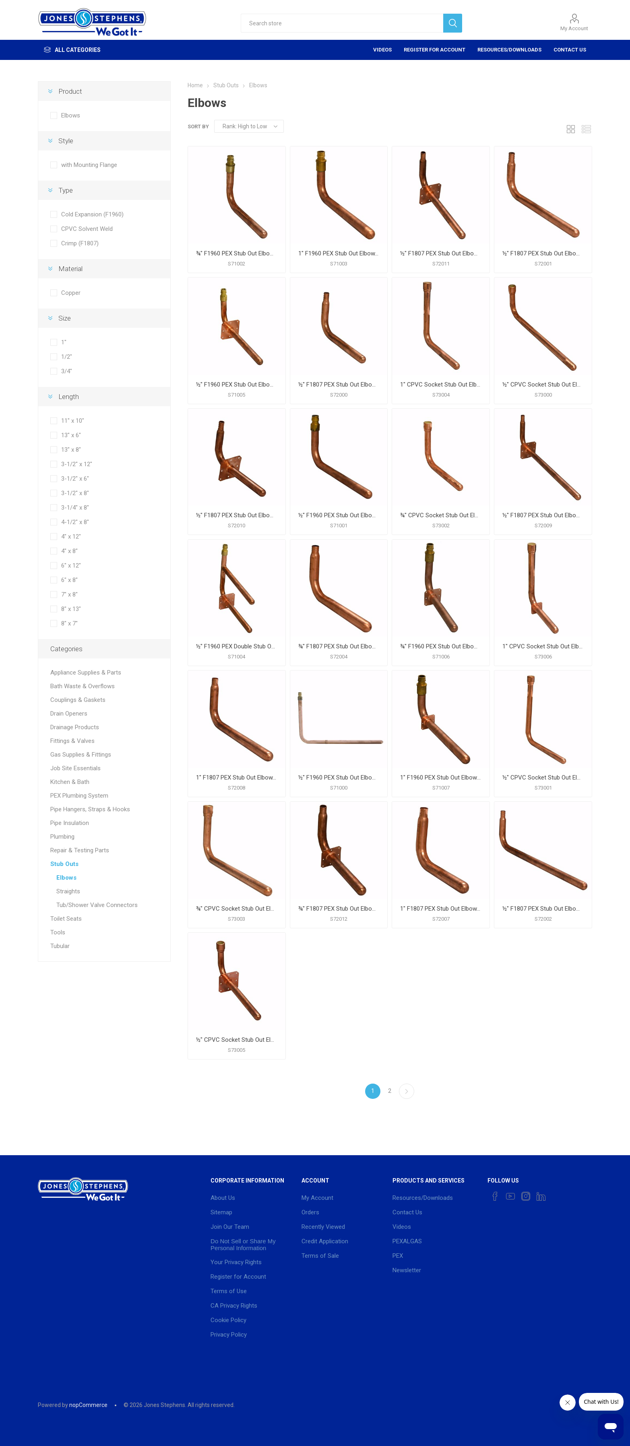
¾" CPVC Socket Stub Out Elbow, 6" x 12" (236, 908)
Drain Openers (68, 713)
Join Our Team (230, 1226)
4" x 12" (71, 536)
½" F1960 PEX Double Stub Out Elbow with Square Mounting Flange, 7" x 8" (236, 646)
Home (195, 85)
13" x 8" (71, 449)
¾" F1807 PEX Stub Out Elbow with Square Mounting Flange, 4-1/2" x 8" (339, 908)
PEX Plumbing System (79, 795)
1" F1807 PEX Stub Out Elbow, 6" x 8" (440, 908)
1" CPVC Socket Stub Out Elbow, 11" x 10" (440, 384)
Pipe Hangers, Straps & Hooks (90, 809)
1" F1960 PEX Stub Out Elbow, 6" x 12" (339, 253)
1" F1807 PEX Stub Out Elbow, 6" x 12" (236, 777)
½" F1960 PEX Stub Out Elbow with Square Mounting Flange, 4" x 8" (236, 384)
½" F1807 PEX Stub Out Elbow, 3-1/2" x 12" (543, 908)
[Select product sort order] (249, 126)
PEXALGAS (407, 1241)
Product (70, 91)
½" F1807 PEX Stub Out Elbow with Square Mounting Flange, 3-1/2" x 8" (440, 253)
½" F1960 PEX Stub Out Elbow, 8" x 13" (339, 777)
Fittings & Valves (72, 741)
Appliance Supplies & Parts (85, 672)
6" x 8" (69, 580)
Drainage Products (74, 727)
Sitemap (221, 1212)
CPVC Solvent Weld (87, 228)
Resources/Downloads (509, 50)
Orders (310, 1212)
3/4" (66, 371)
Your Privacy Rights (236, 1262)
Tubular (60, 946)
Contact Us (570, 50)
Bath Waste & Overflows (82, 686)
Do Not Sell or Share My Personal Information (243, 1244)
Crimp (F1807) (80, 243)
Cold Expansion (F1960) (92, 214)
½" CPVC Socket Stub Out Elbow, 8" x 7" (543, 777)
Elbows (70, 115)
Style (65, 141)
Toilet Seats (66, 918)
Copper (71, 292)
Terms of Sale (320, 1255)
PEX (397, 1255)
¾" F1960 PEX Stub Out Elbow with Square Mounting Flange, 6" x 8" (440, 646)
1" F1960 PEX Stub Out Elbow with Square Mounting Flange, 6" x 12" (440, 777)
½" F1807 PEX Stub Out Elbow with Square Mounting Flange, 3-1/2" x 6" (236, 515)
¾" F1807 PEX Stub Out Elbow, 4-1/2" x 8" (339, 646)
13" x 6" (71, 435)
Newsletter (406, 1270)
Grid (571, 129)
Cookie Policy (228, 1320)
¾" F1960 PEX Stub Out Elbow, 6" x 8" (236, 253)
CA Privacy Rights (234, 1305)
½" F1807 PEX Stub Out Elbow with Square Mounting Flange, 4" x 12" (543, 515)
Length (68, 397)
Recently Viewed (323, 1226)
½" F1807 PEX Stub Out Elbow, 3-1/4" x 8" (543, 253)
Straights (68, 891)
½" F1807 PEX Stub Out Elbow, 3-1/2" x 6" (339, 384)
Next (406, 1091)
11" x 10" (72, 420)
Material (70, 269)
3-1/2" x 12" (76, 464)
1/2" (66, 356)
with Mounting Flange (89, 165)
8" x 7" (69, 623)
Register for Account (434, 50)
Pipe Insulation (69, 823)
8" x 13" (71, 609)
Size (64, 318)
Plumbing (62, 836)
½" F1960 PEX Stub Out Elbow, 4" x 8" (339, 515)
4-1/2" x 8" (75, 522)
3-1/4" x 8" (75, 507)
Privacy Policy (229, 1334)
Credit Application (325, 1241)
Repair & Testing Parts (79, 850)
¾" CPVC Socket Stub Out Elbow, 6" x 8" (440, 515)
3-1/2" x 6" (75, 478)
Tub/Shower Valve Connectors (97, 905)
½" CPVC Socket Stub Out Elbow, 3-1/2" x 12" (543, 384)
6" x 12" (71, 565)
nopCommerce (88, 1405)
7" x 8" (69, 594)
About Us (223, 1197)
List (586, 129)
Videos (382, 50)
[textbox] (342, 23)
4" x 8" (69, 551)
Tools (57, 932)
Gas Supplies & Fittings (80, 754)
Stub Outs (64, 864)
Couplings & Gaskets (77, 699)
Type (65, 190)
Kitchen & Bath (69, 782)
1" (63, 342)
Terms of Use (229, 1291)
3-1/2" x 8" (75, 493)
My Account (574, 28)
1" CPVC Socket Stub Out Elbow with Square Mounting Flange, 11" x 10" (543, 646)
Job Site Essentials (75, 768)
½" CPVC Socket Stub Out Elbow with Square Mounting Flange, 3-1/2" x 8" (236, 1039)
